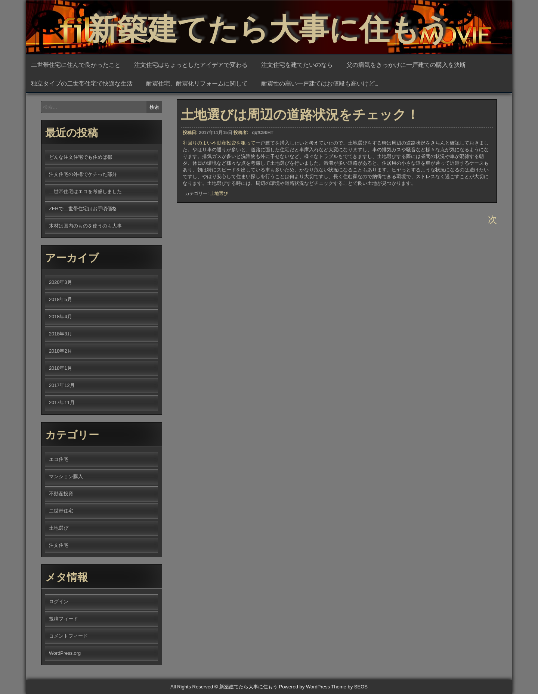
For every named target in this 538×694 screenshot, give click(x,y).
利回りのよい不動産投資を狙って (219, 148)
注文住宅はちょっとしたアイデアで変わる (191, 64)
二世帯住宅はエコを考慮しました (85, 191)
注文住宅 (58, 545)
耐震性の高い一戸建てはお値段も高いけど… (319, 82)
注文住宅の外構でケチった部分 (83, 174)
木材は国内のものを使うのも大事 (85, 226)
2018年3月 (60, 334)
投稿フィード (63, 619)
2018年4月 (60, 316)
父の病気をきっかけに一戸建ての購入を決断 (406, 64)
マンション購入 (66, 476)
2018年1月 (60, 368)
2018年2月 (60, 351)
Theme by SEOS (349, 687)
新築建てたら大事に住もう (269, 26)
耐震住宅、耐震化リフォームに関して (197, 82)
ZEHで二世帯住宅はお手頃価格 (83, 208)
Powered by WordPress (304, 687)
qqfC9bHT (262, 137)
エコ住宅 (58, 459)
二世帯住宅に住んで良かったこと (76, 64)
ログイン (58, 601)
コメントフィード (68, 636)
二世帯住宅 (61, 511)
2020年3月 (60, 282)
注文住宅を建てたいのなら (297, 64)
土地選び (219, 198)
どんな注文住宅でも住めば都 (80, 157)
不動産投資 (61, 493)
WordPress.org (65, 653)
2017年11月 (62, 402)
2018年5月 (60, 299)
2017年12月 (62, 385)
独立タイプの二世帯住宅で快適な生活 (82, 82)
